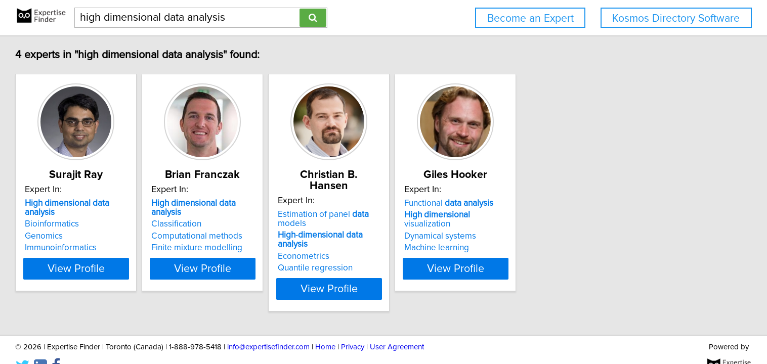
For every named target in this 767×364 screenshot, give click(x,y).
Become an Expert (530, 18)
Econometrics (419, 227)
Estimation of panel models (454, 203)
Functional (589, 203)
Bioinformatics (117, 214)
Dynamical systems (581, 227)
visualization (602, 214)
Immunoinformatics (125, 238)
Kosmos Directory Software (676, 18)
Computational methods (286, 227)
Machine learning (577, 238)
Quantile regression (430, 238)
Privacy (352, 327)
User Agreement (397, 327)
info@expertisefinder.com (268, 327)
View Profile (153, 259)
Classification (266, 214)
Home (325, 327)
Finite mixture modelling (286, 238)
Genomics (108, 227)
